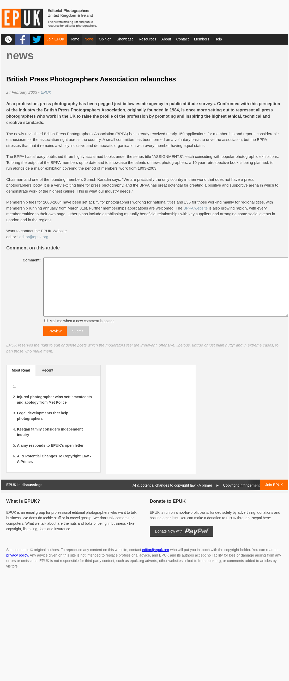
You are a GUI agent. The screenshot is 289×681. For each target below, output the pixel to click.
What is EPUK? (23, 501)
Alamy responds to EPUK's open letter (50, 445)
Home (74, 39)
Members (201, 39)
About (166, 39)
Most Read (21, 370)
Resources (147, 39)
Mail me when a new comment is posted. (81, 321)
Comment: (30, 260)
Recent (47, 370)
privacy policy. (17, 555)
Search (8, 39)
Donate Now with (169, 531)
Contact (182, 39)
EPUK (46, 92)
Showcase (125, 39)
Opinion (105, 39)
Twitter (37, 39)
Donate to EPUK (168, 501)
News (89, 39)
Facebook (22, 39)
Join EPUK (55, 39)
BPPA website (195, 208)
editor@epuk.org (33, 237)
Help (218, 39)
